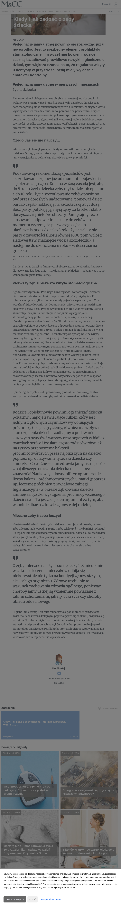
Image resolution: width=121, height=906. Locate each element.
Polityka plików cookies (51, 899)
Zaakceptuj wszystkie (14, 899)
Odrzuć (32, 899)
